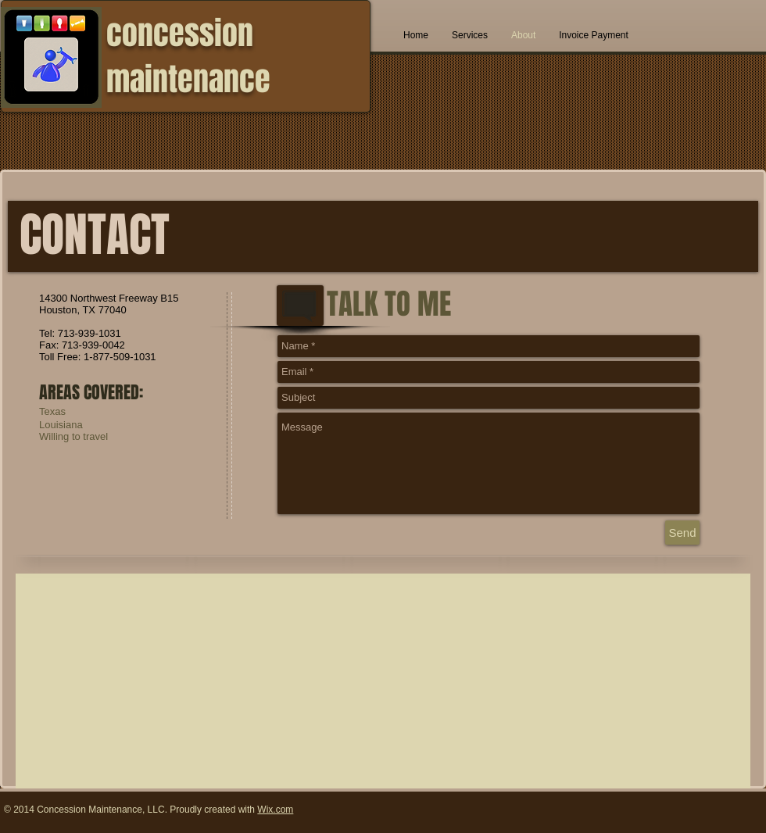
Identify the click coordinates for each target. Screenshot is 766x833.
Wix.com (275, 809)
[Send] (682, 532)
